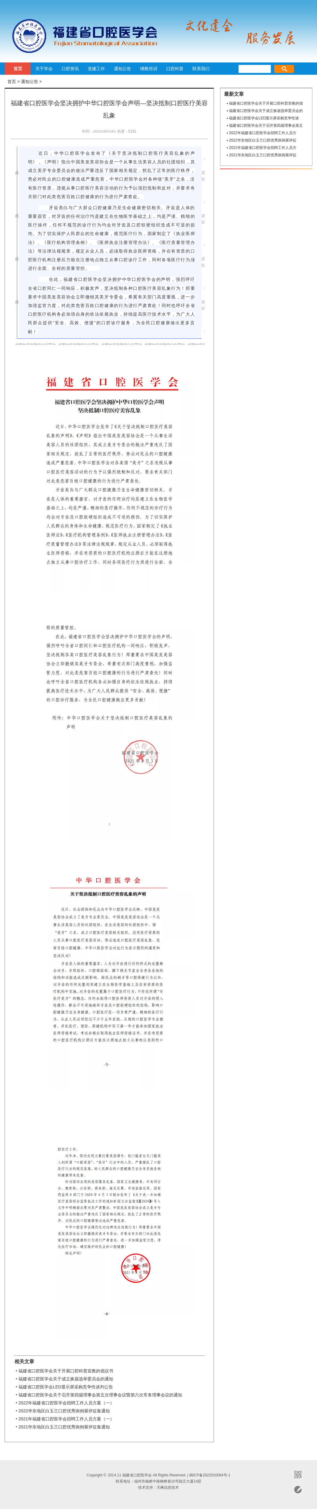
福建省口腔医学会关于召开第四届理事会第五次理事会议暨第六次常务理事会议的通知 (100, 1394)
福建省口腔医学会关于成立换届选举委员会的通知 (65, 1378)
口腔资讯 (70, 68)
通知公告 (122, 68)
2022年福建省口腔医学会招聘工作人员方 (262, 133)
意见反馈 (298, 1490)
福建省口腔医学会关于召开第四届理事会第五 (266, 125)
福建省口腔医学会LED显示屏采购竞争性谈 (264, 118)
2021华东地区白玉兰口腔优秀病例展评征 (262, 155)
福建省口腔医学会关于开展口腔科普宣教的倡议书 (65, 1370)
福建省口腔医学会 (81, 35)
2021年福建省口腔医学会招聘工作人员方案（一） (66, 1418)
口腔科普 (174, 68)
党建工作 (96, 68)
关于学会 (44, 68)
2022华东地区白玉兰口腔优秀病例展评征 (262, 140)
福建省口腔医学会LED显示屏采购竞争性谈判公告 (65, 1386)
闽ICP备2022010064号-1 (209, 1475)
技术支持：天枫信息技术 (158, 1487)
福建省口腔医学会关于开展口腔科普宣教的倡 (266, 103)
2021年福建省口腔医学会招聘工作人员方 (262, 148)
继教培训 (148, 68)
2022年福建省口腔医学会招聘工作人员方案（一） (66, 1402)
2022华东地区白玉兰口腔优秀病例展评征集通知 (64, 1410)
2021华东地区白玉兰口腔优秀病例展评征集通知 (64, 1426)
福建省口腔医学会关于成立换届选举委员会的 (266, 111)
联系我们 (201, 68)
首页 (18, 68)
